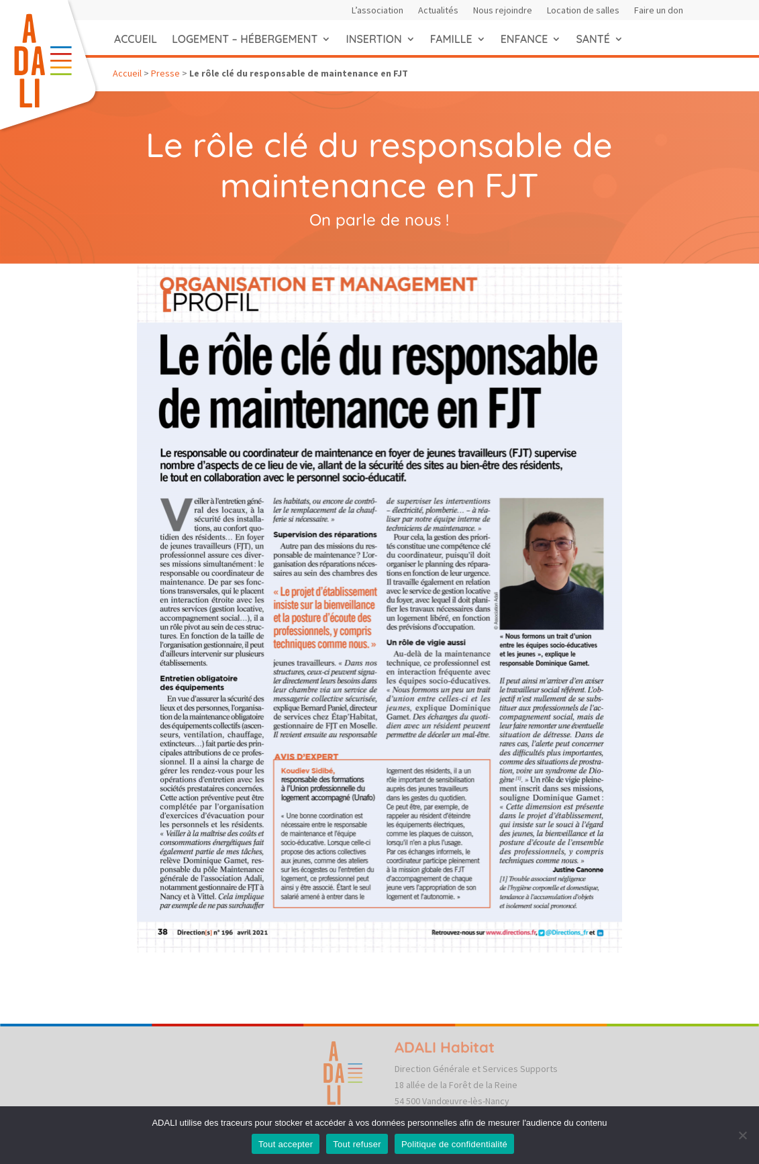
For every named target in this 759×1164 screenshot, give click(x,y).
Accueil (135, 39)
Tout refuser (357, 1144)
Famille (451, 39)
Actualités (438, 10)
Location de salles (583, 10)
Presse (165, 73)
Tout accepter (285, 1144)
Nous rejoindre (502, 10)
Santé (592, 39)
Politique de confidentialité (454, 1144)
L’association (377, 10)
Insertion (373, 39)
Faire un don (658, 10)
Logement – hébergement (244, 39)
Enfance (524, 39)
